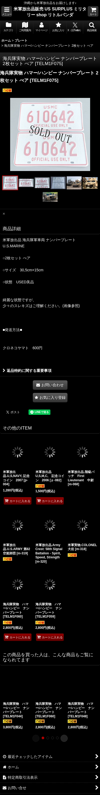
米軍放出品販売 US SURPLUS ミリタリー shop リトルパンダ (50, 11)
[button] (6, 11)
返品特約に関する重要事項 (27, 370)
